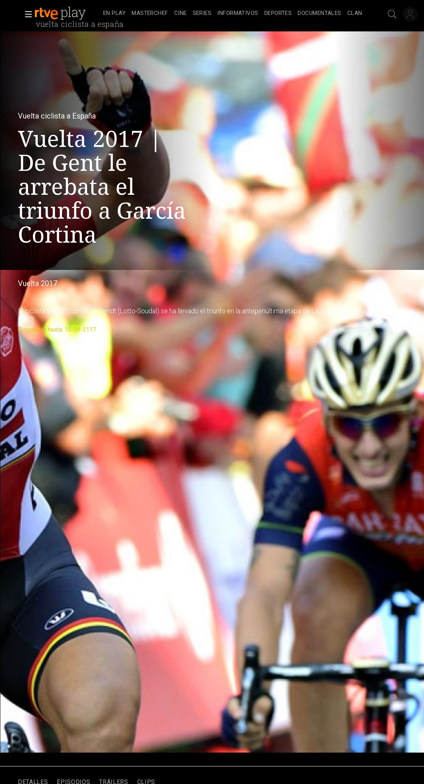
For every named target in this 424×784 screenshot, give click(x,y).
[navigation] (232, 13)
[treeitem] (114, 13)
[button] (26, 14)
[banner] (67, 13)
